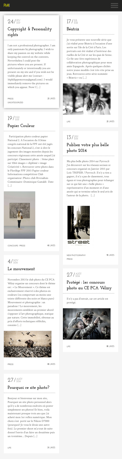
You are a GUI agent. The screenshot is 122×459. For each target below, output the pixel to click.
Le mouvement (21, 269)
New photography (76, 255)
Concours (13, 246)
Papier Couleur (21, 126)
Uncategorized (15, 102)
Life (9, 448)
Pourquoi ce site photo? (28, 388)
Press (10, 99)
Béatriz (73, 29)
